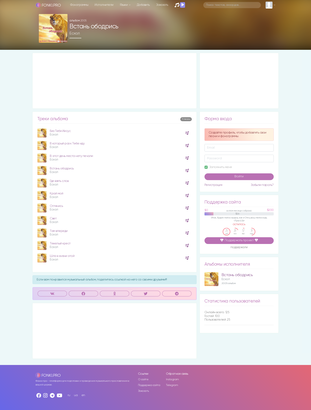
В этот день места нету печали (71, 156)
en (83, 395)
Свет (53, 218)
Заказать (162, 4)
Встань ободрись (62, 168)
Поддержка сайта (149, 385)
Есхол (74, 33)
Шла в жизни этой (62, 255)
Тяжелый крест (60, 243)
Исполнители (104, 4)
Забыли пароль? (262, 184)
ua (76, 395)
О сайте (143, 379)
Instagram (172, 379)
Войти (239, 176)
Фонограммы (79, 4)
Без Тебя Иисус (60, 131)
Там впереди (59, 230)
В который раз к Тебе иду (67, 143)
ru (69, 395)
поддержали (239, 247)
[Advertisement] (115, 81)
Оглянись (56, 206)
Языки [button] (124, 4)
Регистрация (213, 184)
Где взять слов (59, 181)
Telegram (172, 385)
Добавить (143, 4)
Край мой (56, 193)
